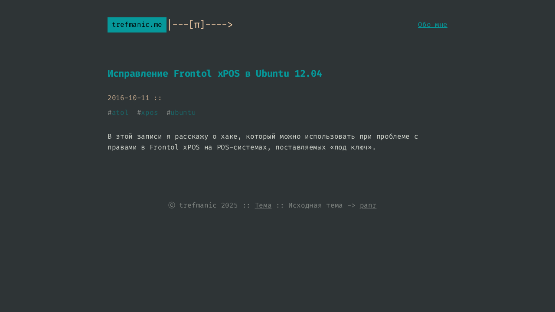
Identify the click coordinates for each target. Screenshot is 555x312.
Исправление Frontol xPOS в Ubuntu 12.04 (215, 73)
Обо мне (432, 24)
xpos (149, 112)
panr (368, 205)
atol (120, 112)
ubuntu (183, 112)
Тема (263, 205)
